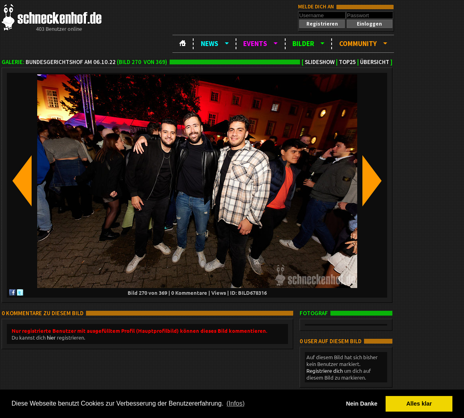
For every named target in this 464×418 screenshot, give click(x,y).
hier (51, 337)
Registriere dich (324, 370)
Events (255, 43)
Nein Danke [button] (361, 403)
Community (358, 43)
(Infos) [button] (235, 403)
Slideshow (320, 62)
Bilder (303, 43)
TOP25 (347, 62)
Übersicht (374, 62)
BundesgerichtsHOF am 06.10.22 (71, 62)
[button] (322, 24)
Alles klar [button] (419, 403)
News (209, 43)
